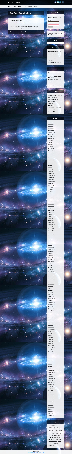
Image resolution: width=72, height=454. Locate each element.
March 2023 (50, 197)
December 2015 (51, 376)
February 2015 (50, 396)
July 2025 (50, 140)
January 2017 (50, 349)
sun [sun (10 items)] (49, 441)
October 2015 (50, 380)
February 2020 (50, 273)
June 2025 (50, 142)
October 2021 (50, 232)
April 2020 (50, 269)
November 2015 (51, 378)
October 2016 (50, 355)
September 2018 (51, 308)
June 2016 (50, 364)
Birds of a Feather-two (52, 62)
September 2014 (51, 407)
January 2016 (50, 374)
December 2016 (51, 351)
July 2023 (50, 189)
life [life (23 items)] (60, 433)
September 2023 (51, 185)
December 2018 (51, 302)
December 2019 (51, 277)
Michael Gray (23, 22)
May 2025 (50, 144)
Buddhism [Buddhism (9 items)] (50, 427)
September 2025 (51, 136)
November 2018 (51, 304)
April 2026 (50, 122)
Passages (50, 105)
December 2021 (51, 228)
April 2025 (50, 146)
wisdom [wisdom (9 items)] (58, 445)
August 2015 (50, 384)
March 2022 (50, 222)
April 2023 (50, 195)
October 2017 (50, 331)
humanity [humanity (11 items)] (60, 431)
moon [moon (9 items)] (61, 435)
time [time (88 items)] (50, 443)
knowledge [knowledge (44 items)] (55, 433)
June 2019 (50, 290)
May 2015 (50, 390)
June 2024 (50, 167)
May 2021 (50, 243)
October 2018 (50, 306)
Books (19, 6)
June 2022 (50, 216)
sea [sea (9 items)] (51, 439)
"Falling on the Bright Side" (24, 31)
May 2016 (50, 366)
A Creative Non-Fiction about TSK (54, 95)
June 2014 (50, 411)
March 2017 (50, 345)
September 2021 (51, 234)
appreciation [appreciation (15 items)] (52, 425)
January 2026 (50, 128)
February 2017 (50, 347)
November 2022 (51, 206)
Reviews (30, 6)
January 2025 (50, 152)
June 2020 (50, 265)
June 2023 (50, 191)
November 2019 (51, 279)
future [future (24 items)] (60, 430)
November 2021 (51, 230)
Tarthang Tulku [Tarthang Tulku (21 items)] (53, 441)
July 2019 (50, 288)
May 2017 (50, 341)
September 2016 (51, 357)
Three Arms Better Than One (53, 58)
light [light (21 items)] (50, 435)
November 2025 (51, 132)
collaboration (33, 31)
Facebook (55, 2)
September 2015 (51, 382)
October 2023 (50, 183)
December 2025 (51, 130)
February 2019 (50, 298)
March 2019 (50, 296)
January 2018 (50, 325)
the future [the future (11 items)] (59, 441)
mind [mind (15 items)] (59, 435)
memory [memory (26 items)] (55, 435)
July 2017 (50, 337)
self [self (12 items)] (53, 439)
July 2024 (50, 165)
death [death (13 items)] (59, 428)
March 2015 (50, 394)
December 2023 (51, 179)
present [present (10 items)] (58, 437)
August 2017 (50, 335)
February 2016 (50, 372)
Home (9, 6)
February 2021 (50, 249)
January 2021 (50, 251)
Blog (25, 6)
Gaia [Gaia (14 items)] (49, 431)
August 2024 (50, 163)
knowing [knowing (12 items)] (50, 433)
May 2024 (50, 169)
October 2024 (50, 158)
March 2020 (50, 271)
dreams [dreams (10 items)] (50, 430)
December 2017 (51, 327)
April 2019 (50, 294)
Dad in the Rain (51, 54)
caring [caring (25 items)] (53, 427)
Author (14, 6)
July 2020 (50, 263)
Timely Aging (13, 31)
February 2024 (50, 175)
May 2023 (50, 193)
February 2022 (50, 224)
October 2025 (50, 134)
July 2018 (50, 312)
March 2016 (50, 370)
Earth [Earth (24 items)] (52, 430)
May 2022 (50, 218)
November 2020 (51, 255)
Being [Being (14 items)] (61, 425)
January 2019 (50, 300)
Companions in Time (52, 99)
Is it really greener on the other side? (54, 51)
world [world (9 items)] (60, 445)
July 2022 (50, 214)
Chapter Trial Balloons (52, 97)
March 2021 (50, 247)
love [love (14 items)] (52, 435)
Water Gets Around (51, 56)
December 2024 (51, 154)
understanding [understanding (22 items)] (56, 443)
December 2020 (51, 253)
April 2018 (50, 318)
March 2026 (50, 124)
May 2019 (50, 292)
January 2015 (50, 398)
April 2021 (50, 245)
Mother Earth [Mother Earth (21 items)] (51, 437)
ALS (30, 31)
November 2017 (51, 329)
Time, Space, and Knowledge (53, 107)
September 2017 (51, 333)
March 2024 (50, 173)
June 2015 (50, 388)
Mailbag (49, 103)
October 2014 (50, 405)
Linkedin (60, 2)
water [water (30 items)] (52, 445)
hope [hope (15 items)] (57, 431)
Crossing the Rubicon (16, 20)
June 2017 (50, 339)
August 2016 (50, 359)
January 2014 (50, 415)
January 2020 (50, 275)
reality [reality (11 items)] (49, 439)
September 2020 (51, 259)
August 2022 (50, 212)
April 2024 (50, 171)
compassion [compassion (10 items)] (50, 428)
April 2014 (50, 413)
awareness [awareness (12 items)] (57, 425)
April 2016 (50, 368)
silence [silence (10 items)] (56, 439)
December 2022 (51, 204)
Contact (36, 6)
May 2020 (50, 267)
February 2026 (50, 126)
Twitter (58, 2)
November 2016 (51, 353)
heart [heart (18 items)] (52, 431)
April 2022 (50, 220)
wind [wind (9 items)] (55, 445)
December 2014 (51, 400)
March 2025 (50, 148)
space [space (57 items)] (59, 439)
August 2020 (50, 261)
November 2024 (51, 156)
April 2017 (50, 343)
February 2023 (50, 199)
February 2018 (50, 323)
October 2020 (50, 257)
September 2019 (51, 284)
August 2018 (50, 310)
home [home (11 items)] (54, 431)
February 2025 (50, 150)
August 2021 (50, 236)
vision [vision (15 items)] (50, 445)
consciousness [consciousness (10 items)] (55, 428)
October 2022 (50, 208)
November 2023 (51, 181)
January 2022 (50, 226)
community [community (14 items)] (58, 427)
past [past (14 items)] (56, 437)
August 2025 (50, 138)
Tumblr (63, 2)
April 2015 (50, 392)
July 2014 (50, 409)
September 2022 (51, 210)
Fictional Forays (51, 101)
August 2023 (50, 187)
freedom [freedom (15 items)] (56, 430)
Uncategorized (51, 111)
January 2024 (50, 177)
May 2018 (50, 316)
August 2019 (50, 286)
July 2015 (50, 386)
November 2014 (51, 403)
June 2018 (50, 314)
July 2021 (50, 238)
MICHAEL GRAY (14, 2)
